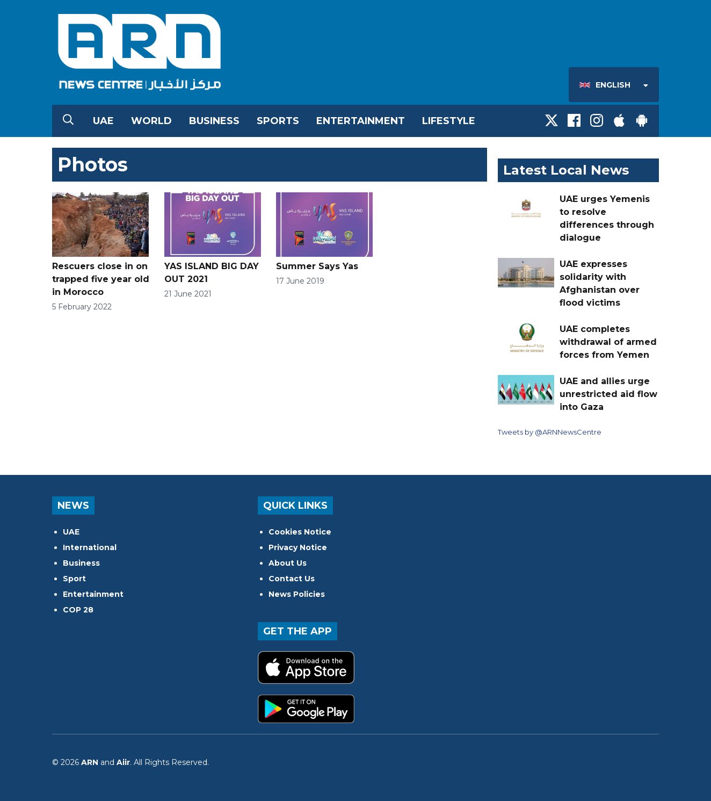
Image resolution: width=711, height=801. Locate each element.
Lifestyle (448, 121)
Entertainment (360, 121)
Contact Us (292, 578)
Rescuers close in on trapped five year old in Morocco (100, 244)
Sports (278, 121)
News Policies (297, 594)
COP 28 (78, 610)
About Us (288, 563)
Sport (74, 578)
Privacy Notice (298, 547)
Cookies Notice (300, 532)
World (151, 121)
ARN (89, 762)
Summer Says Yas (324, 231)
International (90, 547)
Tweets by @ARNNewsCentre (549, 432)
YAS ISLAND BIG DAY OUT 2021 (212, 238)
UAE (103, 121)
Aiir (123, 762)
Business (214, 121)
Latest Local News (566, 170)
